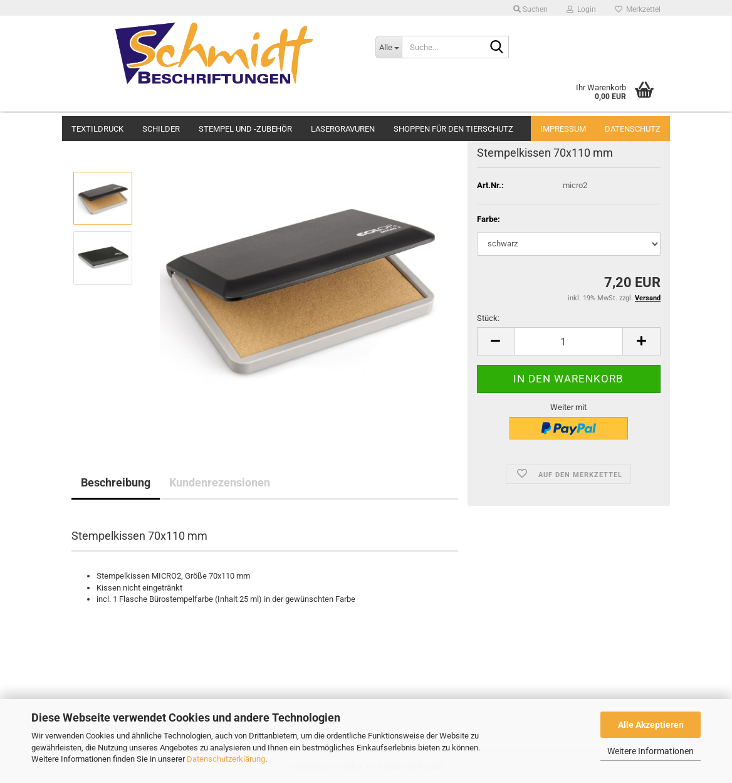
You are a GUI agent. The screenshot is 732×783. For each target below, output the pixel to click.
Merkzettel (638, 9)
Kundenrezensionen (219, 482)
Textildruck (97, 127)
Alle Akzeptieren (651, 725)
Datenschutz (633, 129)
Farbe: (488, 219)
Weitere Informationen (650, 751)
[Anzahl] (569, 341)
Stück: (488, 318)
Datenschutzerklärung (226, 759)
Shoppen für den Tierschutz (453, 127)
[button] (496, 341)
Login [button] (581, 9)
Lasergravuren (343, 127)
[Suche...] (388, 47)
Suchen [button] (530, 9)
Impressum (563, 129)
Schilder (161, 127)
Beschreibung (115, 482)
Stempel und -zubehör (245, 127)
